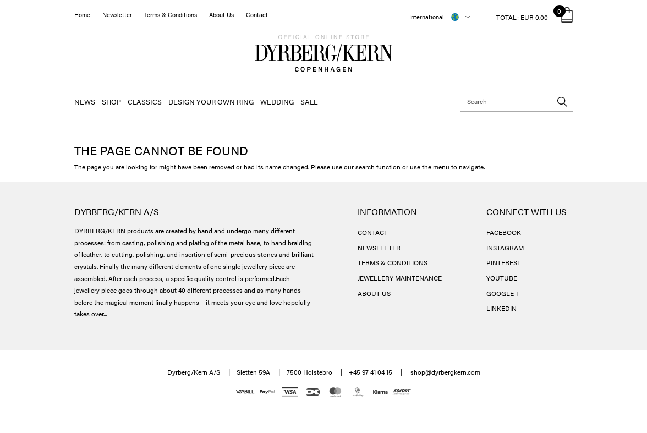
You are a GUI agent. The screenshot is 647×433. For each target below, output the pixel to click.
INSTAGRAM (505, 248)
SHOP (111, 101)
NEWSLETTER (379, 248)
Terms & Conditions (170, 14)
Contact (257, 14)
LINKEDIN (501, 308)
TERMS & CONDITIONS (392, 262)
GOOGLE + (503, 293)
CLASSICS (145, 101)
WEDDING (277, 101)
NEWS (84, 101)
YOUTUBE (501, 278)
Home (82, 14)
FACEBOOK (503, 232)
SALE (309, 101)
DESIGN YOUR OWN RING (211, 101)
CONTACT (373, 232)
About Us (221, 14)
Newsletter (117, 14)
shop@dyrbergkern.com (445, 372)
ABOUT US (374, 293)
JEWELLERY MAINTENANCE (400, 278)
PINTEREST (503, 262)
